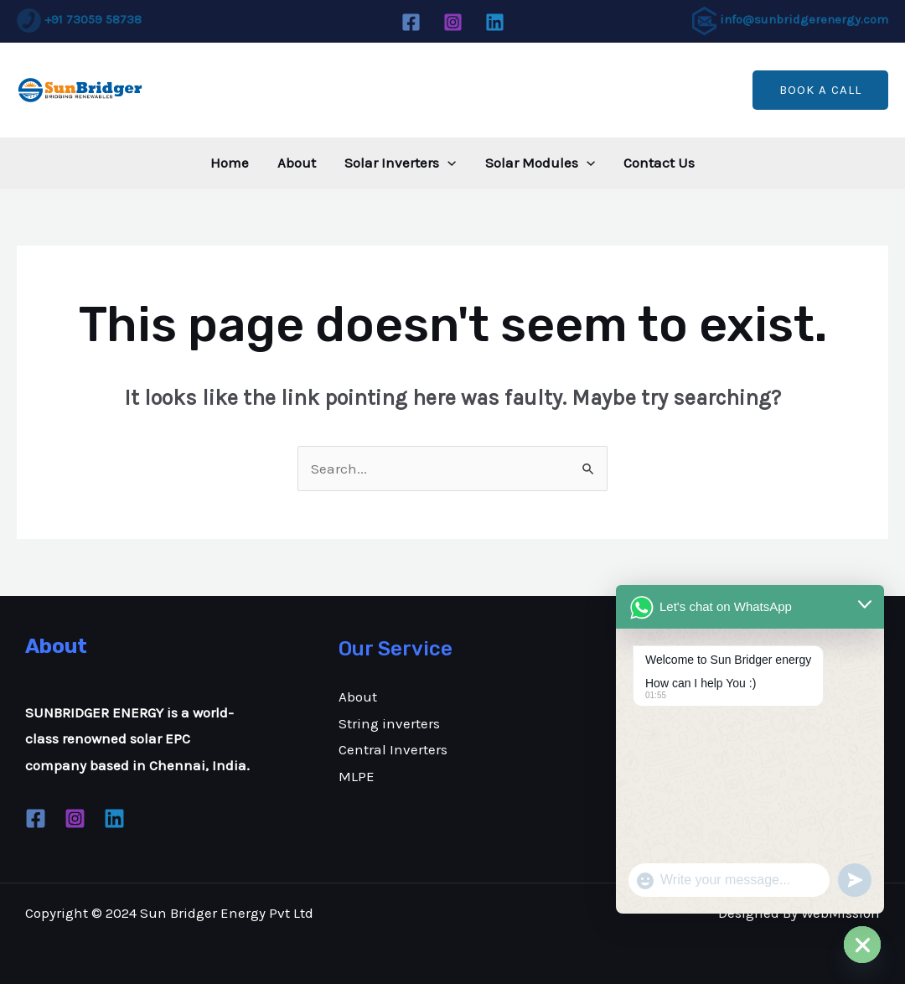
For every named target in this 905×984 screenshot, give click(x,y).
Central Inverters (393, 749)
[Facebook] (411, 22)
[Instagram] (453, 22)
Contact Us (659, 162)
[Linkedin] (494, 22)
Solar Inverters (400, 162)
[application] (447, 162)
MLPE (357, 776)
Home (229, 162)
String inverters (389, 723)
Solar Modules (540, 162)
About (296, 162)
